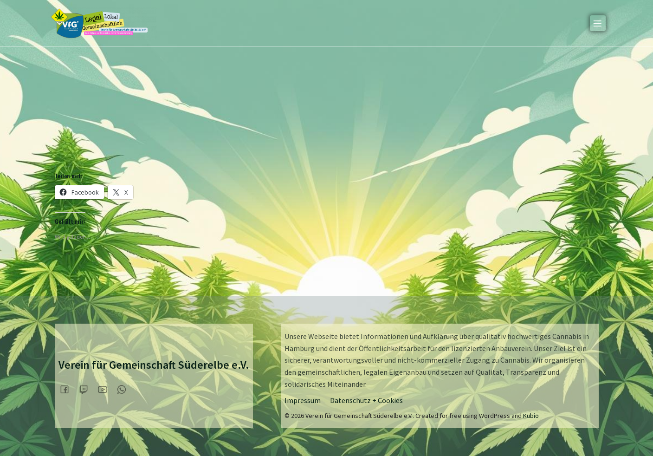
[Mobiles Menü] (598, 23)
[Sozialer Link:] (68, 389)
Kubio (531, 415)
